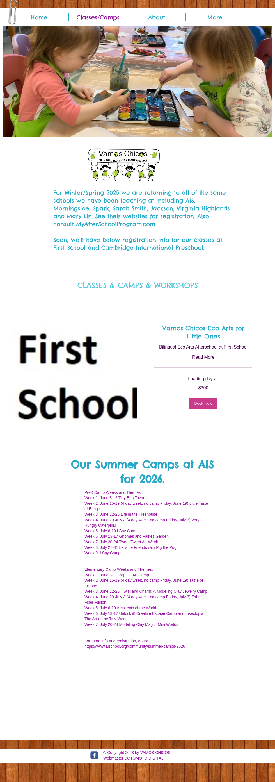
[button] (203, 403)
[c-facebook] (94, 755)
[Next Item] (262, 81)
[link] (203, 332)
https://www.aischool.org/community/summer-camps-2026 (134, 646)
